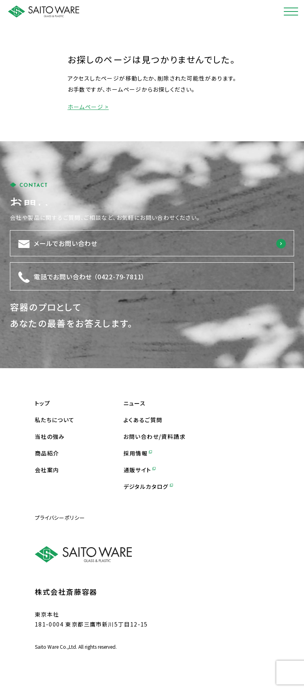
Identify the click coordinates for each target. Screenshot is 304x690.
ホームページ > (88, 107)
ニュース (135, 403)
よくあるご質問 (143, 420)
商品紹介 (47, 453)
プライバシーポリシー (60, 517)
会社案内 (47, 470)
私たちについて (55, 420)
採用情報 (138, 453)
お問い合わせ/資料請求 (155, 436)
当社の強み (50, 436)
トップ (42, 403)
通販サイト (140, 470)
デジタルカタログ (148, 486)
